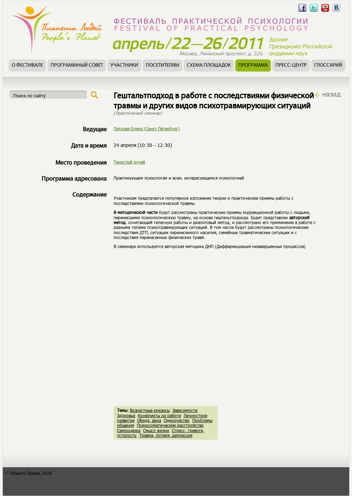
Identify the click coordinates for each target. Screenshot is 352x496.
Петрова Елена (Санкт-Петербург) (147, 128)
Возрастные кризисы (150, 410)
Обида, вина (149, 420)
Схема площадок (209, 65)
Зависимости (185, 410)
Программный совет (77, 65)
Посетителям (162, 65)
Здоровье (126, 415)
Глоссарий (328, 65)
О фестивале (27, 65)
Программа (253, 65)
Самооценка (128, 430)
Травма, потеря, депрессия (165, 435)
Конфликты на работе (159, 415)
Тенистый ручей (129, 161)
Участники (124, 65)
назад (331, 94)
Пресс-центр (291, 65)
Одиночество (177, 420)
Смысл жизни (156, 430)
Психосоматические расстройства (170, 425)
